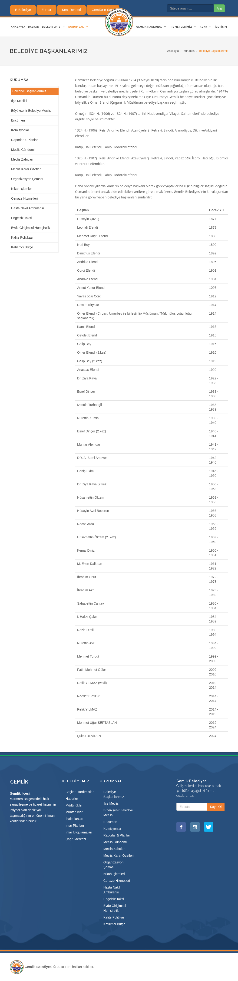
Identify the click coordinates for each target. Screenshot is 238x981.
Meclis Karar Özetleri (26, 169)
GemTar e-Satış (103, 10)
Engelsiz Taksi (21, 218)
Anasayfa (173, 51)
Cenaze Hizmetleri (24, 198)
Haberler (72, 798)
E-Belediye (23, 10)
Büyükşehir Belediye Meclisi (31, 110)
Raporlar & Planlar (24, 140)
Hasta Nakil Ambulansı (27, 208)
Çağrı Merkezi (76, 839)
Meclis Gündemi (22, 149)
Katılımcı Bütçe (22, 247)
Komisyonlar (20, 130)
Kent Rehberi (71, 10)
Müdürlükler (74, 805)
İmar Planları (75, 825)
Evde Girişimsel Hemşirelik (30, 228)
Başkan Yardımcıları (80, 792)
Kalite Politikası (22, 237)
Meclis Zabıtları (22, 159)
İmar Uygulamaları (79, 832)
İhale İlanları (74, 819)
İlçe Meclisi (19, 101)
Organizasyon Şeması (27, 179)
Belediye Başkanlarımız (29, 91)
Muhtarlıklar (74, 812)
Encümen (18, 120)
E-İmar (46, 10)
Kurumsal (189, 51)
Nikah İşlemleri (22, 189)
